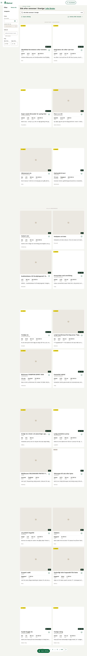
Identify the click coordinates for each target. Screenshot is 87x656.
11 (57, 612)
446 (62, 612)
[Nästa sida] (65, 612)
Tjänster (6, 41)
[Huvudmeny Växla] (1, 2)
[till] (14, 75)
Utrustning (7, 39)
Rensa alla (13, 34)
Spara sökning (26, 43)
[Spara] (49, 76)
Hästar (6, 37)
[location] (10, 52)
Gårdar (6, 44)
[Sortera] (75, 43)
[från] (7, 75)
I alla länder (50, 35)
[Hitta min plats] (14, 52)
